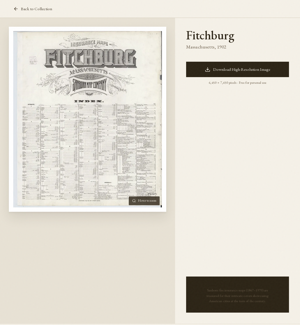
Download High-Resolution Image (237, 69)
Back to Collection (32, 9)
